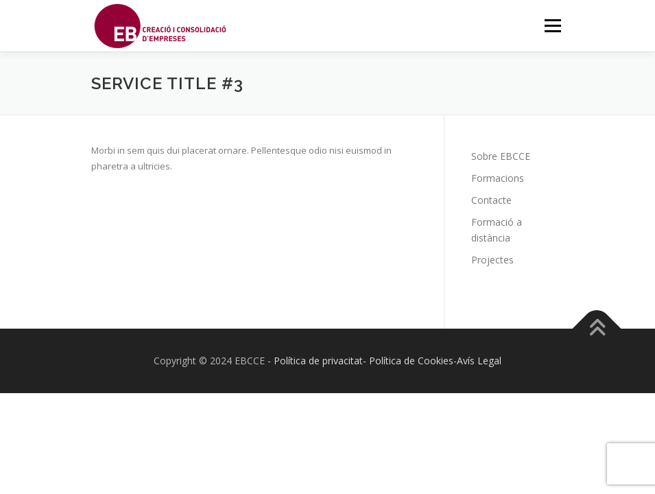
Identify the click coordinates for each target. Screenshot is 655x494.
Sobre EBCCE (500, 156)
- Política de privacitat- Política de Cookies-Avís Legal (384, 360)
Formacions (497, 178)
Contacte (491, 200)
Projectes (492, 259)
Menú (552, 25)
